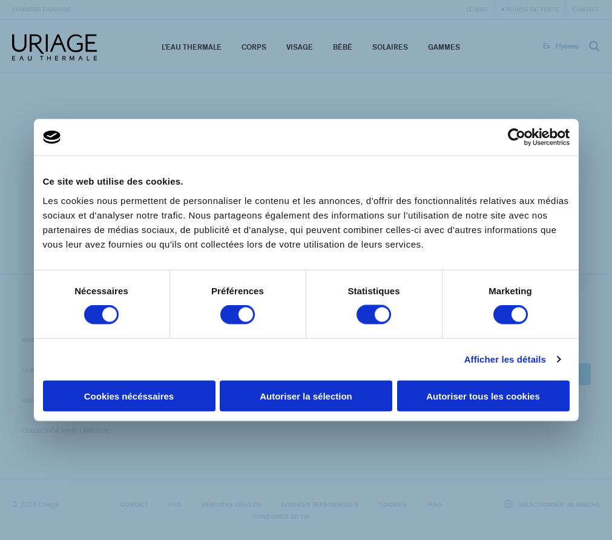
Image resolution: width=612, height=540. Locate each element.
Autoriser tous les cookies (483, 395)
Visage (299, 46)
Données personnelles (319, 504)
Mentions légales (231, 504)
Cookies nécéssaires (129, 395)
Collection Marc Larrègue (66, 430)
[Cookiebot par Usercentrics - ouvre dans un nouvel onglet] (517, 137)
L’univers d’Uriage (41, 9)
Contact (586, 9)
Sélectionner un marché (552, 504)
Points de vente (532, 9)
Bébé (342, 46)
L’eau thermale (192, 46)
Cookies (393, 504)
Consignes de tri (280, 516)
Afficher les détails (505, 359)
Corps (254, 46)
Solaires (390, 46)
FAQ (175, 504)
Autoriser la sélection (306, 395)
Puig (434, 504)
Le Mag (477, 9)
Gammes (444, 46)
